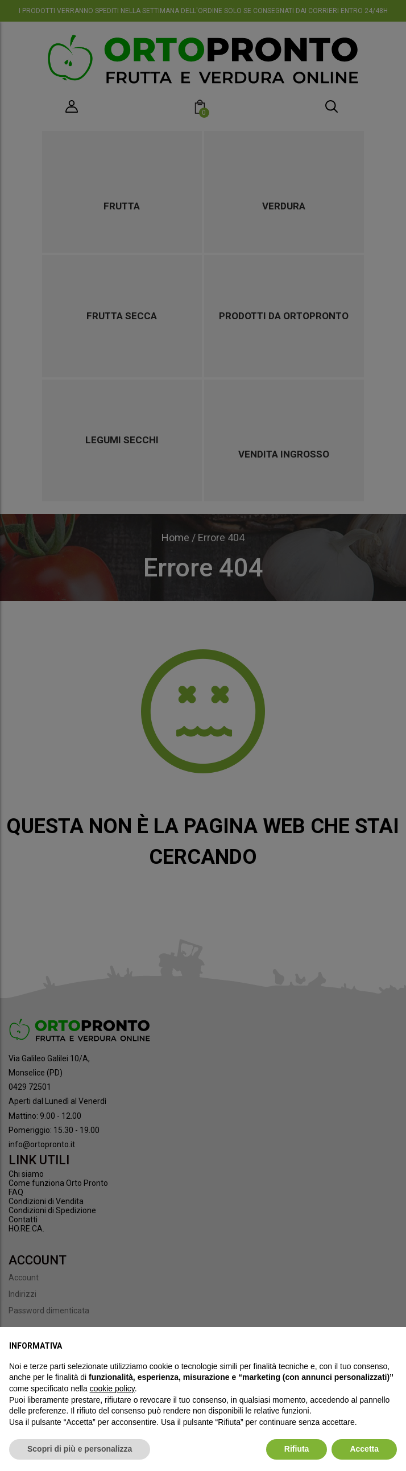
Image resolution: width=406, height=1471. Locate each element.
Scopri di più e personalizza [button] (79, 1448)
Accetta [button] (364, 1448)
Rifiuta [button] (296, 1448)
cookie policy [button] (112, 1388)
